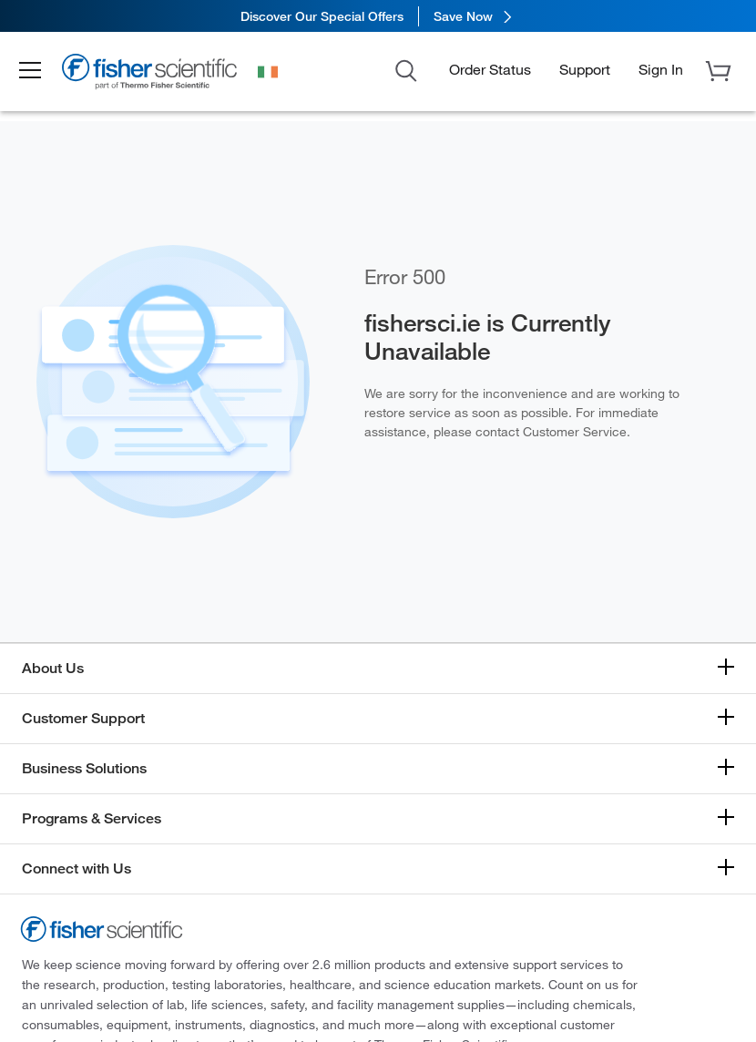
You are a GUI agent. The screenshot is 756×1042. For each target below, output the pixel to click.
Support (584, 68)
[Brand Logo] (159, 74)
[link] (378, 16)
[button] (38, 71)
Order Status (490, 68)
